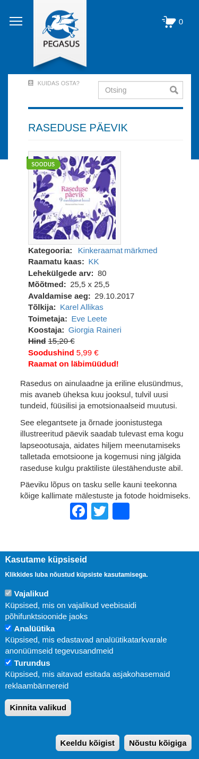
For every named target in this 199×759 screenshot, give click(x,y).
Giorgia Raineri (95, 329)
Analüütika (34, 628)
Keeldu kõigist (87, 742)
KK (93, 261)
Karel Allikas (81, 306)
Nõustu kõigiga (157, 742)
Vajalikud (31, 593)
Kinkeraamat (100, 250)
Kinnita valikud (38, 707)
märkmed (141, 250)
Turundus (32, 662)
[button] (74, 196)
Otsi (176, 90)
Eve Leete (89, 318)
